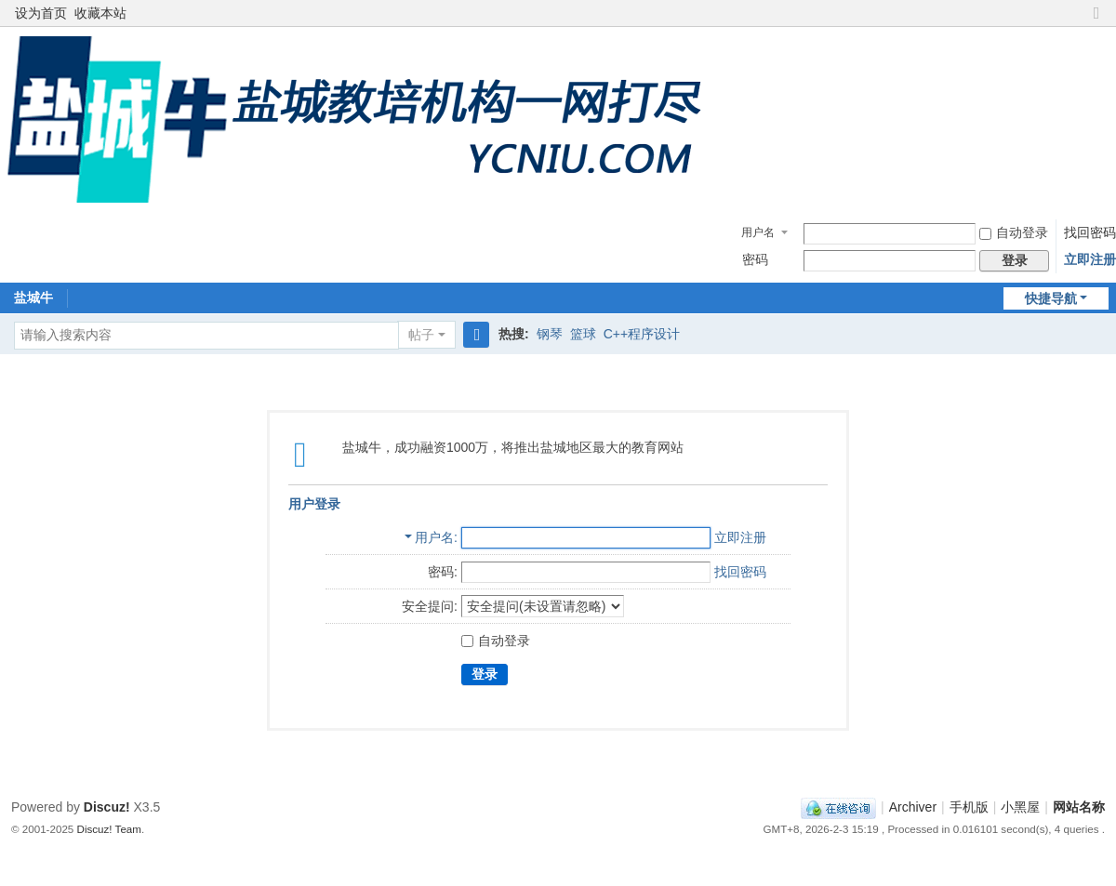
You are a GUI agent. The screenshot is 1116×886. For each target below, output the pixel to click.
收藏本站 (100, 13)
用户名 (758, 232)
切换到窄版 (1096, 20)
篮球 (583, 333)
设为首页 (41, 13)
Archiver (913, 807)
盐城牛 (33, 297)
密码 (755, 259)
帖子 (421, 334)
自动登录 (1013, 232)
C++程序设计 (642, 333)
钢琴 (550, 333)
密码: (443, 571)
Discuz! (107, 807)
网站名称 (1079, 807)
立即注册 (1090, 259)
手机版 (969, 807)
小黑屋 (1020, 807)
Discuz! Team (109, 829)
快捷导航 (1051, 298)
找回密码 (1090, 232)
